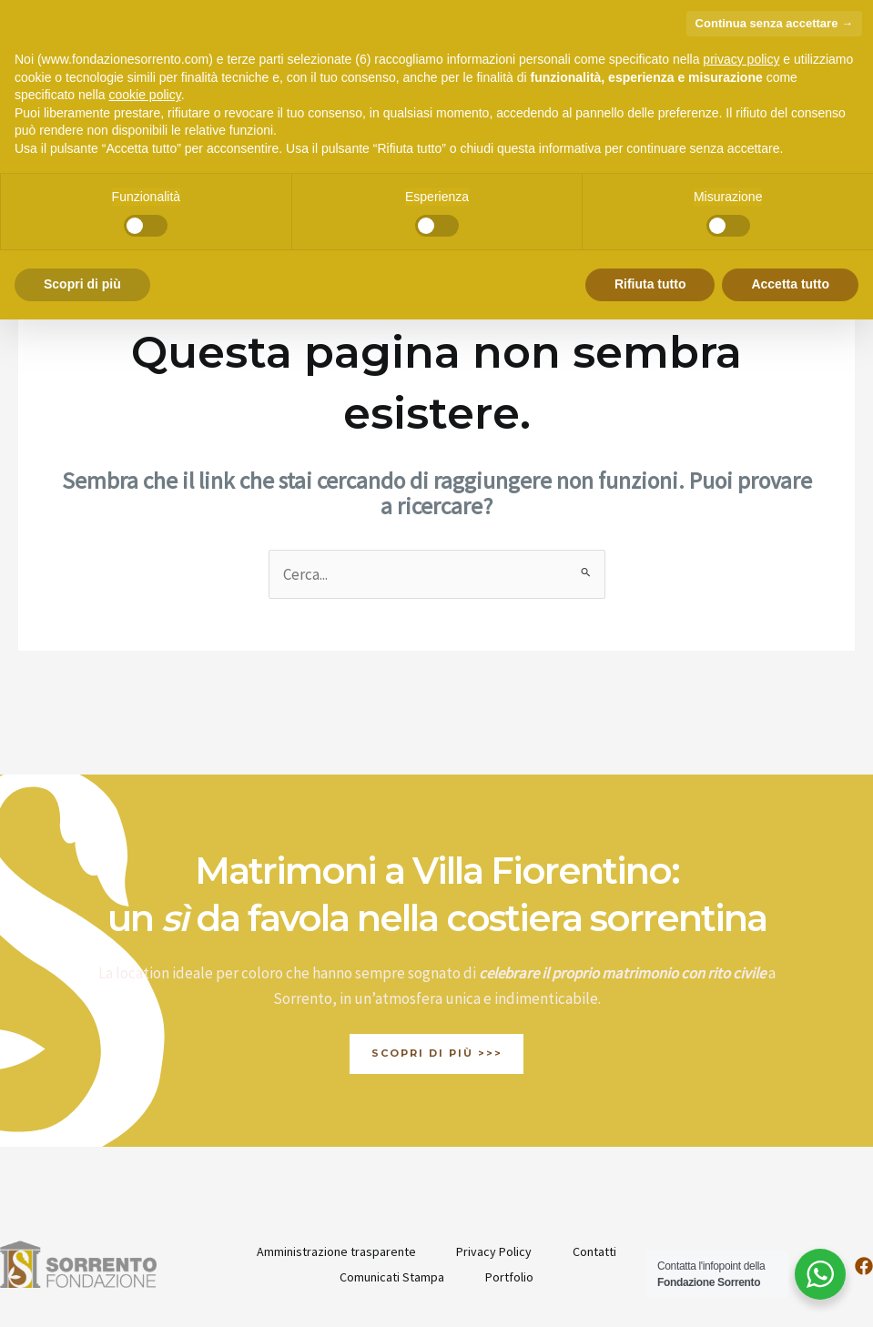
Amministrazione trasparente (332, 1157)
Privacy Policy (494, 1157)
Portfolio (510, 1182)
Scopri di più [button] (82, 284)
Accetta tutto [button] (790, 284)
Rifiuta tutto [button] (650, 284)
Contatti (597, 1157)
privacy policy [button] (741, 59)
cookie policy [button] (145, 94)
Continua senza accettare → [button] (774, 23)
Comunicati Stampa (390, 1182)
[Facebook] (864, 1171)
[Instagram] (816, 1171)
